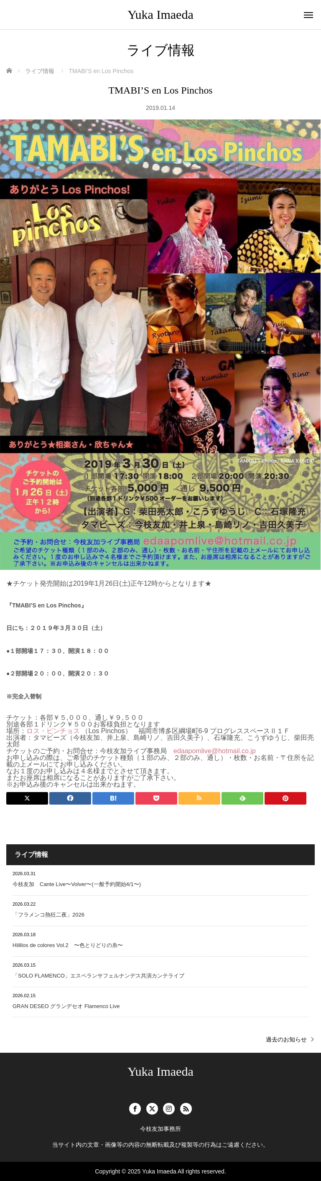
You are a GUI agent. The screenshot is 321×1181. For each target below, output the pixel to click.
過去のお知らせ (286, 1039)
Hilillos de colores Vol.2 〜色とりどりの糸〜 (68, 945)
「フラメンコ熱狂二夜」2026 (48, 915)
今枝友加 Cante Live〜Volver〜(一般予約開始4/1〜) (77, 884)
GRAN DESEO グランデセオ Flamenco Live (66, 1006)
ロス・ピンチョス (53, 730)
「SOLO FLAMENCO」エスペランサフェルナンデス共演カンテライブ (98, 976)
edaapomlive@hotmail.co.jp (214, 750)
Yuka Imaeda (160, 14)
